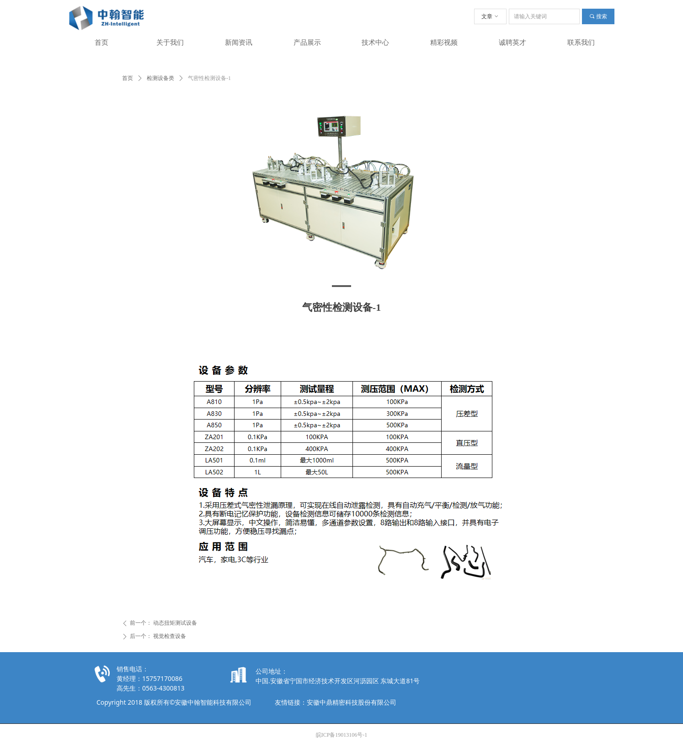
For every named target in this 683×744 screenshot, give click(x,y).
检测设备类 (160, 78)
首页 (127, 78)
